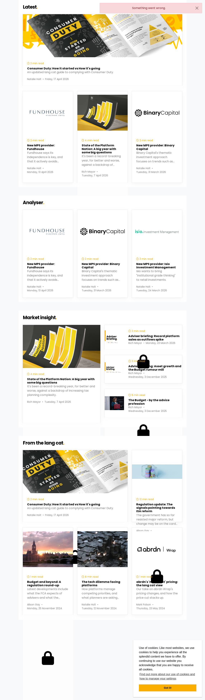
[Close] (197, 8)
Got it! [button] (167, 687)
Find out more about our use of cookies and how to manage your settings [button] (167, 676)
